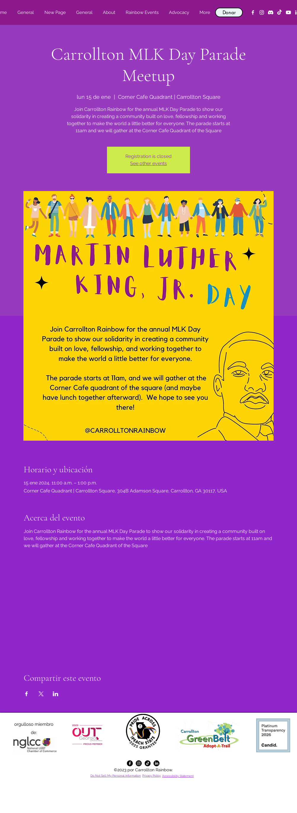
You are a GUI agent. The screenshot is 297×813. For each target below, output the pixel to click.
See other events (148, 163)
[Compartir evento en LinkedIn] (55, 693)
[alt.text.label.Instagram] (262, 12)
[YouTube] (288, 12)
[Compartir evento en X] (41, 693)
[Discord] (271, 12)
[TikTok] (279, 12)
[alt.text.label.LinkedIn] (156, 763)
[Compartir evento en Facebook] (26, 693)
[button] (109, 12)
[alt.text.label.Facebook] (253, 12)
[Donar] (229, 12)
